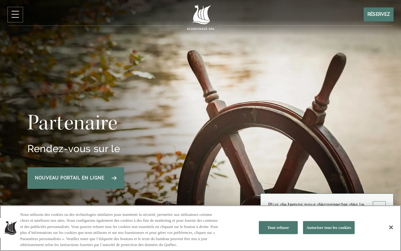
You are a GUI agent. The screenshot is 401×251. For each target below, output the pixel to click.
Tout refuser (278, 227)
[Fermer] (391, 228)
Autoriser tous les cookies (328, 227)
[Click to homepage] (200, 17)
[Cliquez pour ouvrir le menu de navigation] (15, 14)
